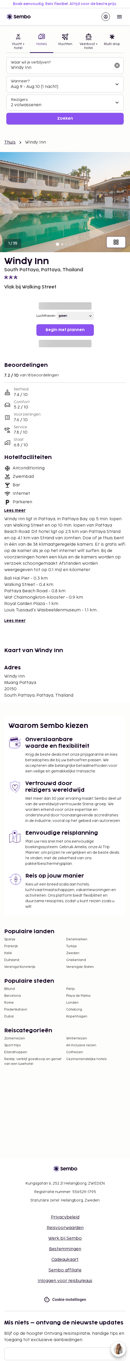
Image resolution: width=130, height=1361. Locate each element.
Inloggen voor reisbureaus (65, 1280)
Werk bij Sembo (65, 1238)
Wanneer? (20, 81)
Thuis (10, 142)
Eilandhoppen (15, 1052)
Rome (9, 1003)
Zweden (72, 953)
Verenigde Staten (80, 967)
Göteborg (74, 1010)
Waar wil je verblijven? (31, 62)
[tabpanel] (65, 91)
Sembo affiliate (65, 1270)
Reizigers (19, 99)
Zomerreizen (14, 1038)
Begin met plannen (65, 330)
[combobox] (61, 67)
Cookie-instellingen (65, 1300)
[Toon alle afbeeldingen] (116, 242)
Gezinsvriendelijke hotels (86, 1059)
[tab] (18, 42)
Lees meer (15, 510)
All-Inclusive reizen (81, 1045)
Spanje (9, 939)
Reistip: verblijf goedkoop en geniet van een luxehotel (32, 1061)
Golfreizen (74, 1052)
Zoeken (65, 118)
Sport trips (12, 1045)
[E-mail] (65, 1353)
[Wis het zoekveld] (117, 65)
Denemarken (76, 939)
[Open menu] (119, 16)
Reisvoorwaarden (65, 1227)
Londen (72, 1003)
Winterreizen (76, 1038)
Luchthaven (45, 316)
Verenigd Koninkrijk (19, 967)
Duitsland (11, 960)
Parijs (70, 989)
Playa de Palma (78, 996)
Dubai (9, 1016)
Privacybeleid (65, 1217)
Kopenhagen (76, 1016)
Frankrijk (11, 946)
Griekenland (76, 960)
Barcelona (12, 996)
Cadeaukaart (65, 1259)
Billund (9, 989)
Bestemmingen (65, 1249)
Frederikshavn (15, 1010)
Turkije (71, 946)
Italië (8, 953)
